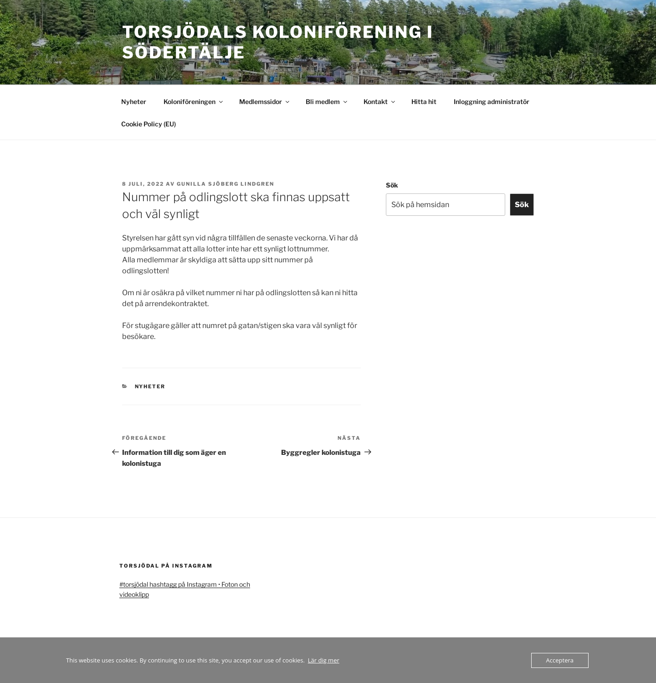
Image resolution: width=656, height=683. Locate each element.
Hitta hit (423, 101)
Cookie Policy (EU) (148, 124)
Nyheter (133, 101)
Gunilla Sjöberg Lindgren (225, 184)
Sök (392, 185)
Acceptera (560, 660)
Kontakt (380, 101)
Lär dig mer (323, 660)
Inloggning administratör (491, 101)
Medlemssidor (265, 101)
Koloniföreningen (194, 101)
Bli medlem (327, 101)
